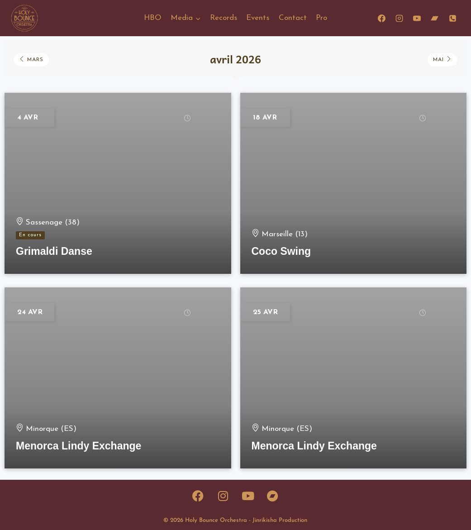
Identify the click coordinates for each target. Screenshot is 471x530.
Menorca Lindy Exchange (78, 446)
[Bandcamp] (434, 18)
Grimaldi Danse (54, 251)
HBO (153, 18)
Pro (321, 18)
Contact (293, 18)
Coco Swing (281, 251)
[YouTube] (417, 18)
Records (223, 18)
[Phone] (452, 18)
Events (257, 18)
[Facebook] (382, 18)
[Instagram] (399, 18)
